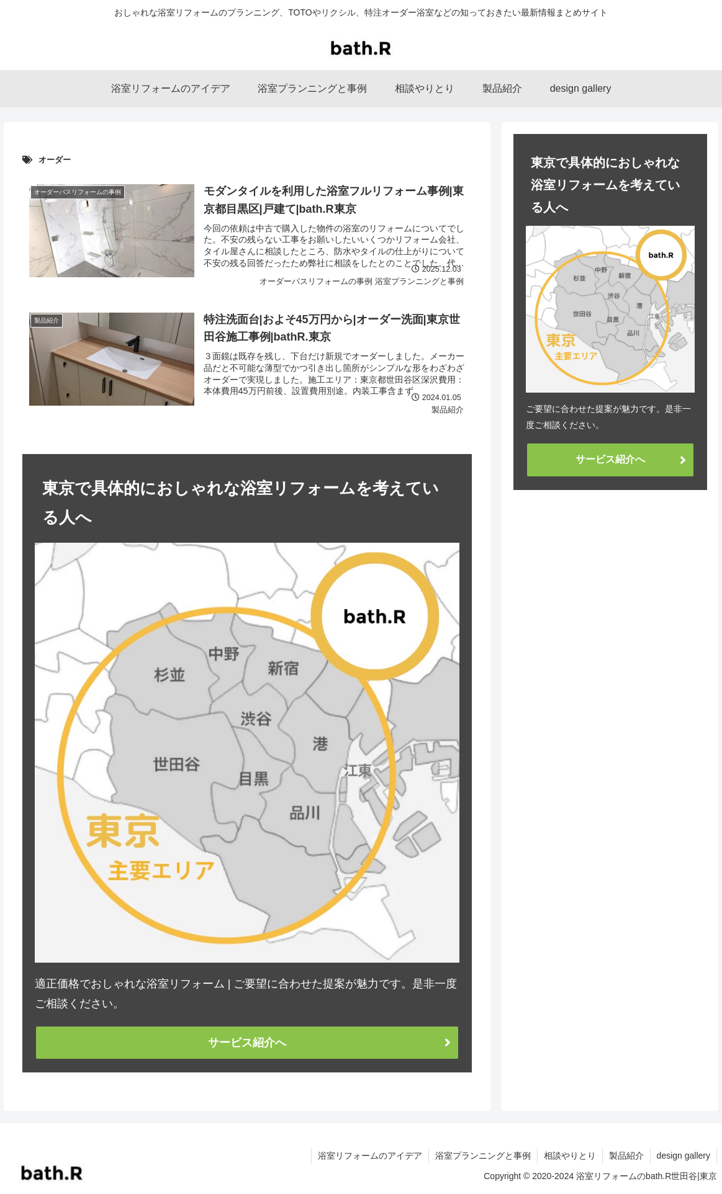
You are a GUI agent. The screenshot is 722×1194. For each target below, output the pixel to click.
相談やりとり (570, 1156)
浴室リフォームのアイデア (370, 1156)
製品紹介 (626, 1156)
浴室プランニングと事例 (483, 1156)
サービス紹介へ (247, 1042)
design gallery (683, 1156)
